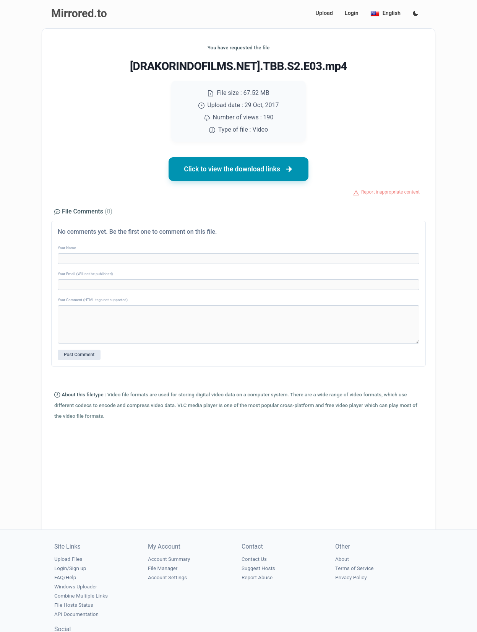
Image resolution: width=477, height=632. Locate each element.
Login (352, 13)
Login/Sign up (70, 568)
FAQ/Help (65, 577)
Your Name (67, 248)
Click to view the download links (238, 169)
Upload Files (68, 559)
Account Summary (169, 559)
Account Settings (167, 577)
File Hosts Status (73, 605)
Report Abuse (257, 577)
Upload (324, 13)
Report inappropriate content (390, 192)
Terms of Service (354, 568)
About (342, 559)
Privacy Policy (351, 577)
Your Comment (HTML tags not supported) (93, 300)
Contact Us (254, 559)
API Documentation (76, 614)
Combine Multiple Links (81, 596)
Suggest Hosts (258, 568)
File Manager (162, 568)
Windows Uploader (75, 587)
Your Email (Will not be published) (85, 274)
